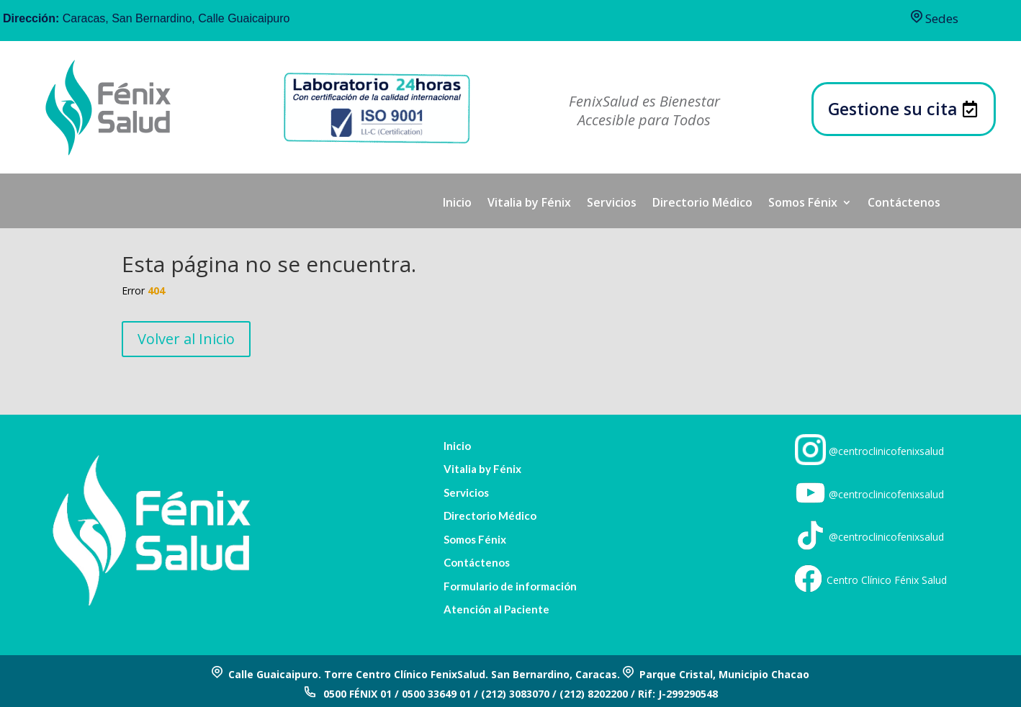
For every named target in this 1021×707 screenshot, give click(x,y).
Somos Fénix (802, 203)
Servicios (612, 203)
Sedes (934, 18)
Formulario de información (510, 586)
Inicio (457, 203)
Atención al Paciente (496, 609)
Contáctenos (904, 203)
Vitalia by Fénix (529, 203)
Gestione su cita (893, 108)
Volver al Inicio (186, 338)
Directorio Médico (702, 203)
